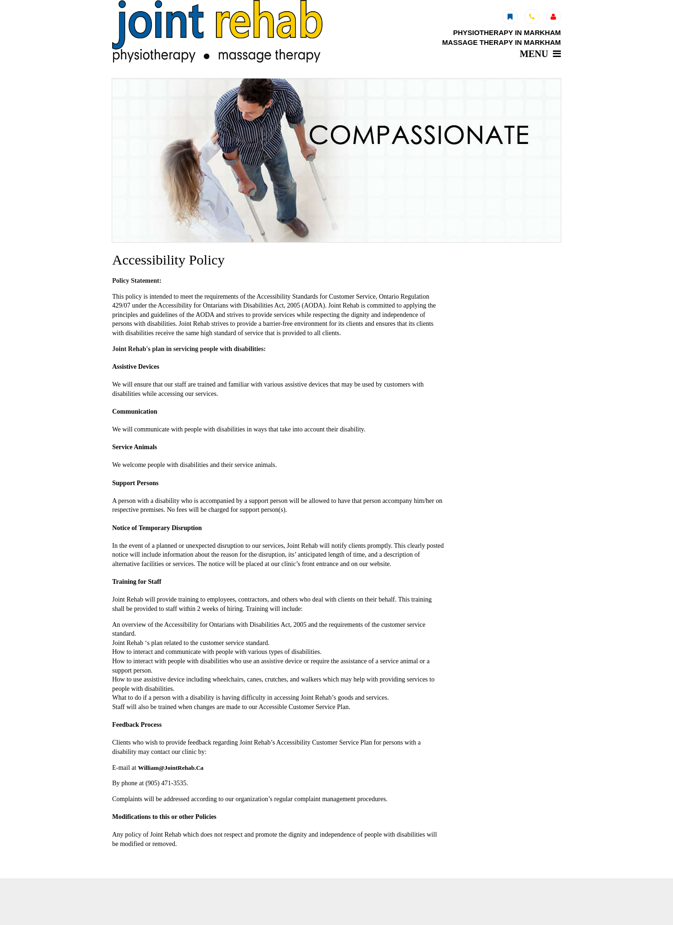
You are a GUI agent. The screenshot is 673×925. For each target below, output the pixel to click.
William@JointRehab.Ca (170, 767)
